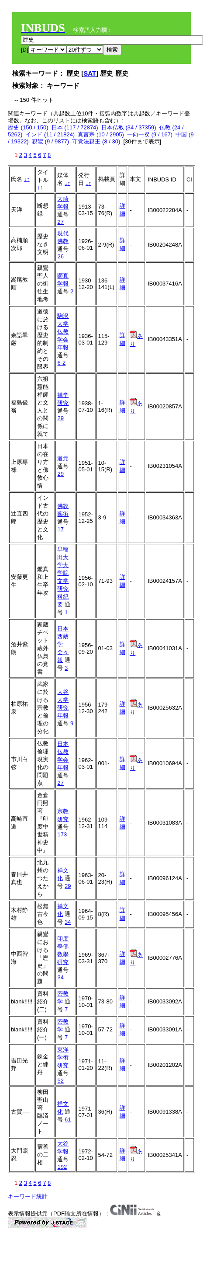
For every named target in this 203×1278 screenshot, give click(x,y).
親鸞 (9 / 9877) (50, 141)
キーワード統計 (28, 1196)
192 (62, 1166)
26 (60, 256)
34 (68, 922)
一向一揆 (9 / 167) (149, 134)
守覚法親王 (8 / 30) (96, 141)
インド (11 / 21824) (50, 134)
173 (62, 834)
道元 (63, 458)
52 (60, 1080)
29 (60, 418)
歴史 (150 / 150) (28, 127)
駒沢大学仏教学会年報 (63, 332)
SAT (89, 73)
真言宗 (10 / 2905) (101, 134)
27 (60, 222)
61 (68, 1119)
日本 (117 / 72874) (75, 127)
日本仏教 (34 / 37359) (128, 127)
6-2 (61, 362)
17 (60, 529)
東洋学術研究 (63, 1057)
